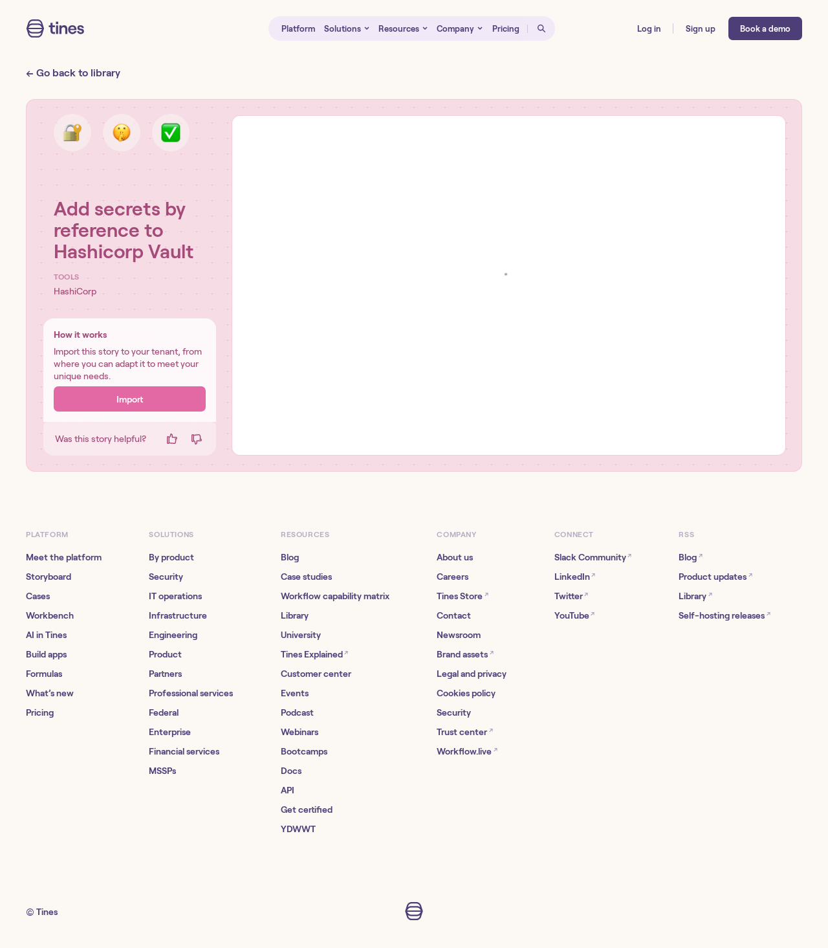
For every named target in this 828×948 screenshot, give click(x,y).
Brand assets (465, 653)
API (287, 790)
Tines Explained (314, 653)
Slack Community (592, 556)
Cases (38, 596)
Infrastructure (178, 615)
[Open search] (541, 28)
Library (295, 615)
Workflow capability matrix (335, 596)
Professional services (191, 693)
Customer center (316, 673)
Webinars (299, 732)
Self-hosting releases (724, 615)
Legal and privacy (472, 673)
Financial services (184, 751)
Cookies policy (466, 693)
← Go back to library (73, 72)
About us (455, 557)
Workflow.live (467, 750)
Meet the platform (64, 557)
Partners (165, 673)
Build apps (46, 654)
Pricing (40, 712)
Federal (164, 712)
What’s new (50, 693)
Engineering (173, 635)
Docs (291, 771)
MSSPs (162, 771)
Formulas (44, 673)
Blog (290, 557)
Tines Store (462, 595)
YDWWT (298, 829)
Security (166, 576)
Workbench (50, 615)
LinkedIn (574, 576)
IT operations (175, 596)
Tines (47, 912)
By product (171, 557)
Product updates (715, 576)
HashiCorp (75, 291)
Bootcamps (304, 751)
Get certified (306, 809)
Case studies (306, 576)
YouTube (574, 615)
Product (165, 654)
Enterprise (170, 732)
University (301, 635)
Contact (454, 615)
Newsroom (459, 635)
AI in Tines (46, 635)
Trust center (464, 731)
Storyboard (48, 576)
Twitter (571, 595)
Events (295, 693)
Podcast (297, 712)
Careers (452, 576)
